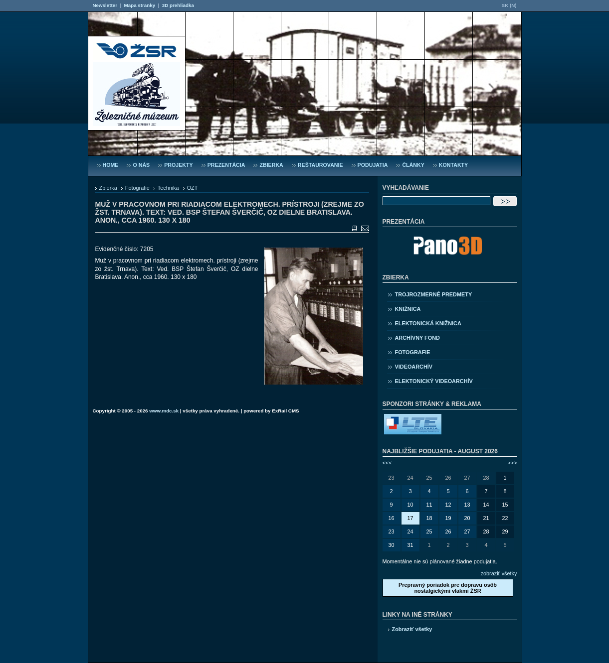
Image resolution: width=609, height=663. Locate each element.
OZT (192, 188)
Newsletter (105, 5)
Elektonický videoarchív (434, 381)
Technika (168, 188)
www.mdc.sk (164, 410)
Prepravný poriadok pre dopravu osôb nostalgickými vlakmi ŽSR (448, 588)
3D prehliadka (178, 5)
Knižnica (408, 309)
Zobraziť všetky (412, 629)
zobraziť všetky (499, 573)
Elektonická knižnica (428, 323)
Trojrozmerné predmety (433, 294)
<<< (387, 463)
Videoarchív (414, 367)
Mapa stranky (140, 5)
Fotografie (137, 188)
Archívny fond (417, 338)
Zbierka (108, 188)
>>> (512, 463)
